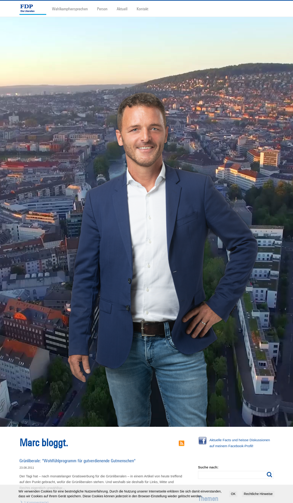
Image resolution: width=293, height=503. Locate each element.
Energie (239, 490)
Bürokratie (258, 484)
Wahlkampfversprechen (70, 8)
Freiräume (216, 496)
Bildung (246, 484)
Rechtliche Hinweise (258, 494)
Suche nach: (208, 444)
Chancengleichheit (207, 490)
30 (199, 484)
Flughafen (203, 496)
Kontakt (142, 8)
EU (245, 490)
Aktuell (122, 8)
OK (233, 494)
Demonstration (226, 490)
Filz (250, 490)
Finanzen (260, 490)
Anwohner (207, 484)
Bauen (238, 484)
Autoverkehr (224, 484)
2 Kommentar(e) (34, 479)
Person (102, 8)
